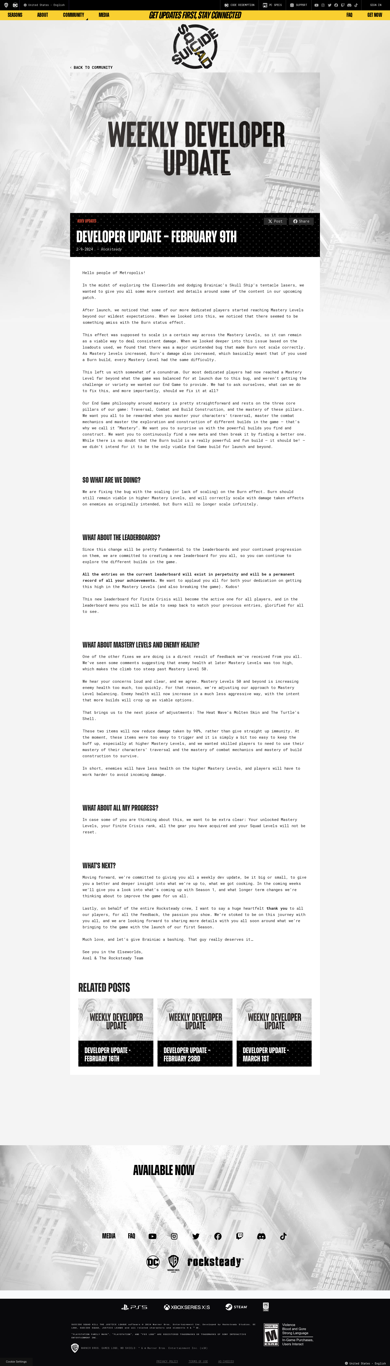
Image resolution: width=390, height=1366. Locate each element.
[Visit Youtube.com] (316, 5)
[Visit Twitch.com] (343, 5)
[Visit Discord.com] (349, 5)
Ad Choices (226, 1361)
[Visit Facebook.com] (336, 5)
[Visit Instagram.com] (323, 5)
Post (275, 221)
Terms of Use (198, 1361)
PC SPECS (272, 5)
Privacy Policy (167, 1361)
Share (301, 221)
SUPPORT (298, 5)
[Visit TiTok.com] (356, 5)
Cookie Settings (16, 1361)
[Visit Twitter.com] (329, 5)
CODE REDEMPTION (239, 5)
